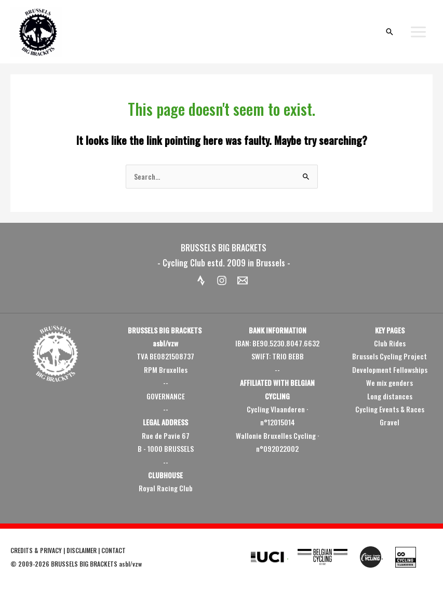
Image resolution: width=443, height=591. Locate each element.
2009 (25, 563)
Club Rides (390, 343)
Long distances (389, 396)
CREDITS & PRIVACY (36, 550)
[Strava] (201, 280)
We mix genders (389, 383)
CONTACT (113, 550)
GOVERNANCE (165, 396)
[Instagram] (222, 280)
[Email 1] (242, 280)
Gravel (389, 422)
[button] (389, 31)
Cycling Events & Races (389, 409)
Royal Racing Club (166, 488)
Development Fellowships (389, 370)
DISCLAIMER (81, 550)
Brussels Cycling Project (389, 356)
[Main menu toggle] (419, 32)
